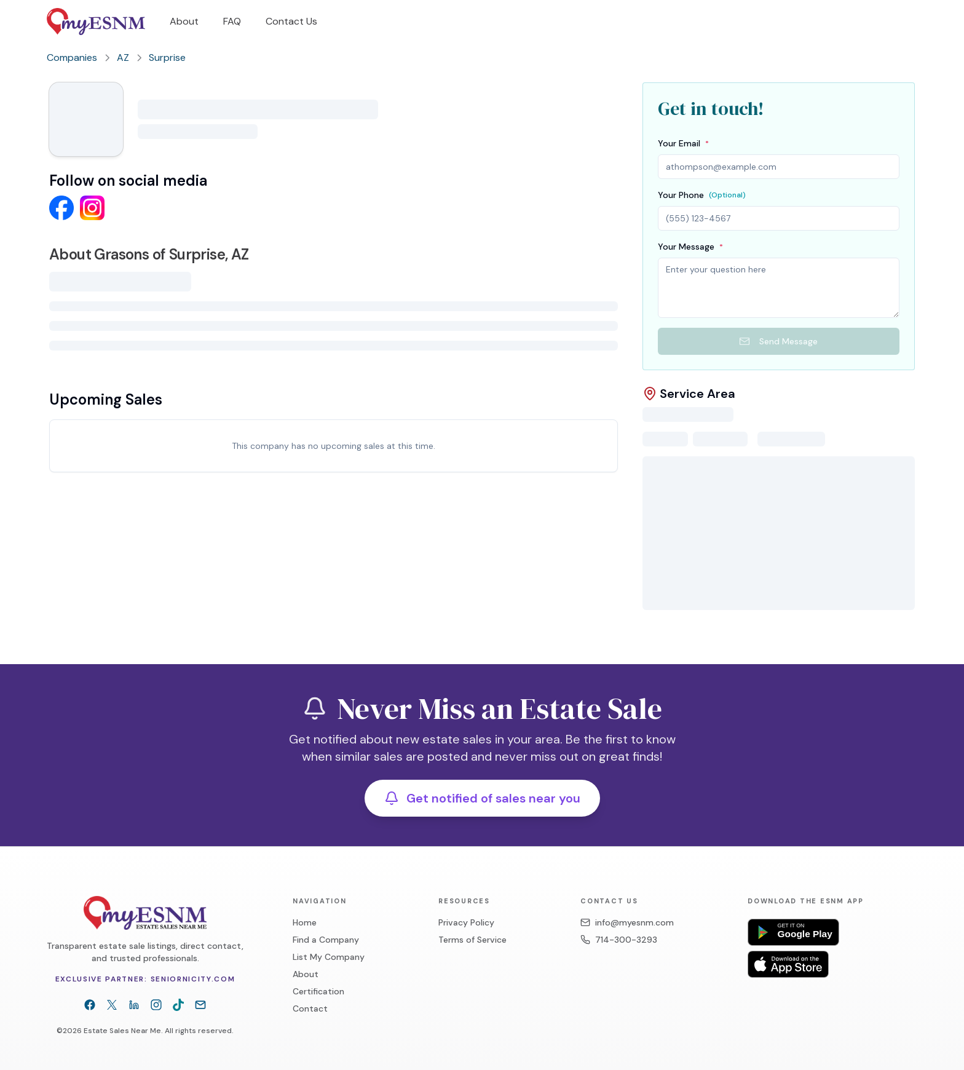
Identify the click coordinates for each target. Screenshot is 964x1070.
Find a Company (326, 924)
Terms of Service (472, 924)
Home (305, 907)
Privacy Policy (466, 907)
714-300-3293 (618, 924)
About (305, 959)
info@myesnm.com (627, 907)
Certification (318, 976)
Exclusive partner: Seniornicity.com (145, 964)
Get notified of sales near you (482, 783)
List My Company (329, 942)
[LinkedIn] (134, 990)
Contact (310, 993)
